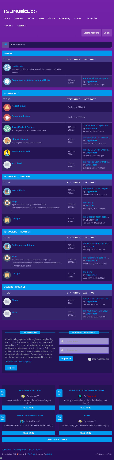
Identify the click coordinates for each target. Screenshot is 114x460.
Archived (17, 163)
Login (107, 33)
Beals (88, 205)
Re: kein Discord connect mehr (97, 258)
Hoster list (92, 18)
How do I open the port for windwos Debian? (87, 390)
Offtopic (16, 218)
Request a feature (21, 116)
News (41, 18)
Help (14, 201)
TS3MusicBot (11, 93)
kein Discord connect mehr (30, 390)
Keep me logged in (98, 359)
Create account (91, 33)
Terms (39, 449)
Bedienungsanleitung (23, 245)
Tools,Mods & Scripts (23, 127)
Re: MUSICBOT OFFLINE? (95, 311)
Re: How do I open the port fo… (97, 188)
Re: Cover (87, 272)
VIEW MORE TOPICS (57, 439)
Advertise (6, 449)
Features (19, 18)
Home (7, 18)
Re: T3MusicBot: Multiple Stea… (98, 78)
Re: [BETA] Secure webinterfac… (98, 150)
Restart (87, 415)
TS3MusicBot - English (17, 176)
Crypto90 (90, 81)
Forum (51, 18)
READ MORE (28, 408)
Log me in (66, 358)
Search (21, 26)
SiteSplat (31, 454)
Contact (78, 18)
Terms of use (11, 361)
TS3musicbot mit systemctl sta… (98, 125)
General (9, 53)
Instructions (18, 190)
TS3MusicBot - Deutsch (17, 232)
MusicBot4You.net (14, 287)
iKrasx (89, 246)
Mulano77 (90, 128)
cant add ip (88, 202)
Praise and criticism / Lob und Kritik (31, 80)
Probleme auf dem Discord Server (30, 415)
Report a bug (19, 106)
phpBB (49, 454)
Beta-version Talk (21, 151)
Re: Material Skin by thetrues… (97, 162)
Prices (31, 18)
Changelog (64, 18)
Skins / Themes (20, 139)
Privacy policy (25, 361)
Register (11, 368)
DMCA (31, 449)
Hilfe (14, 256)
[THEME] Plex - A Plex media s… (98, 137)
